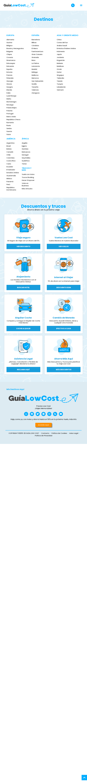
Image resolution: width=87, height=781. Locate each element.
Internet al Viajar (63, 277)
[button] (73, 5)
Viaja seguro (23, 237)
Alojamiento (23, 276)
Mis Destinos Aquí (15, 389)
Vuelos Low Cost (64, 237)
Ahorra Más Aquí (63, 358)
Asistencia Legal (23, 358)
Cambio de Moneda (64, 317)
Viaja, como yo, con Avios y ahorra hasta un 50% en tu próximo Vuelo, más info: (43, 419)
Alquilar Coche (23, 317)
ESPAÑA (35, 35)
